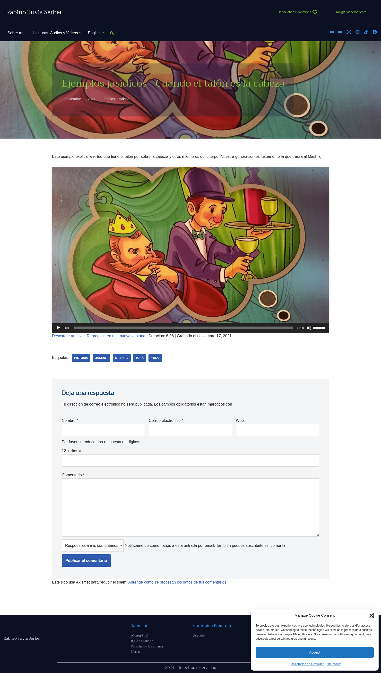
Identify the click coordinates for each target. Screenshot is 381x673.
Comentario (73, 475)
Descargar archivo (68, 336)
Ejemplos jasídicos (114, 99)
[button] (371, 615)
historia (81, 358)
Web (240, 420)
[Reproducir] (58, 327)
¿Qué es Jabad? (142, 641)
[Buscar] (112, 33)
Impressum (334, 664)
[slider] (183, 328)
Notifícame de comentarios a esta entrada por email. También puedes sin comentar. (175, 545)
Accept (314, 652)
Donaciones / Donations (294, 12)
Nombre (70, 420)
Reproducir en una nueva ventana (116, 336)
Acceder (199, 635)
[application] (190, 328)
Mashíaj (121, 358)
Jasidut (101, 358)
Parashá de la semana (147, 646)
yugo (155, 358)
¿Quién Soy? (139, 635)
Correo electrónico (166, 420)
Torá (140, 358)
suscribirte (254, 545)
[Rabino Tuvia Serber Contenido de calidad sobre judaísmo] (34, 12)
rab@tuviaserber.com (351, 12)
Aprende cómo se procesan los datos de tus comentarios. (177, 582)
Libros (135, 652)
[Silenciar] (309, 327)
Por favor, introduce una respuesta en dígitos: (101, 442)
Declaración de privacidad (307, 664)
